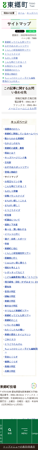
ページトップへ (34, 386)
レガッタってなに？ (14, 272)
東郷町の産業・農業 (14, 148)
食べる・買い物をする (15, 229)
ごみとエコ (10, 339)
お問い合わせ (1, 433)
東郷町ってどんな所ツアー (18, 42)
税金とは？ (10, 153)
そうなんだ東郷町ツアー (17, 310)
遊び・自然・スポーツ (15, 239)
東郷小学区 (10, 301)
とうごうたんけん (13, 344)
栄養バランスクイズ (14, 196)
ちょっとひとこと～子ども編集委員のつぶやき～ (18, 79)
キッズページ (19, 121)
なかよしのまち (12, 143)
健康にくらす (11, 361)
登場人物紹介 (11, 74)
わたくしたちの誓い (14, 330)
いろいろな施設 (12, 325)
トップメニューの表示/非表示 (19, 446)
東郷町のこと (11, 320)
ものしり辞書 (11, 58)
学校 (7, 243)
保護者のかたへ (12, 70)
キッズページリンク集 (16, 157)
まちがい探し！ (12, 205)
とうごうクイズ (12, 54)
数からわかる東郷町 (14, 138)
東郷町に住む (11, 248)
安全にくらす (11, 357)
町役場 (8, 215)
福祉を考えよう (12, 267)
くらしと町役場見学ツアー (18, 50)
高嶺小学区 (10, 366)
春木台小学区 (11, 306)
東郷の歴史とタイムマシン (18, 334)
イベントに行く (12, 234)
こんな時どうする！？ (15, 62)
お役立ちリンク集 (13, 66)
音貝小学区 (10, 291)
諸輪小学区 (10, 296)
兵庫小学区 (10, 371)
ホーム (21, 13)
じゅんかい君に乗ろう (16, 263)
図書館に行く (11, 258)
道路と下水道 (11, 224)
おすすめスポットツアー (17, 46)
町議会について (12, 220)
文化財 (8, 162)
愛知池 (8, 287)
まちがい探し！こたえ (16, 200)
